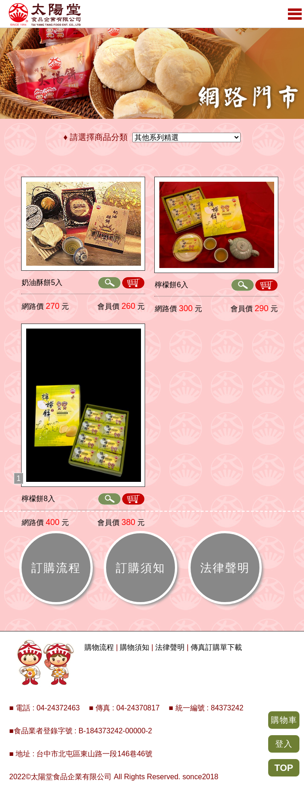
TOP (284, 768)
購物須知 (134, 647)
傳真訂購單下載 (216, 647)
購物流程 (99, 647)
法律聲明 (225, 567)
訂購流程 (56, 567)
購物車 (284, 720)
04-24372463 (57, 708)
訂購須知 (140, 567)
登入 (284, 743)
